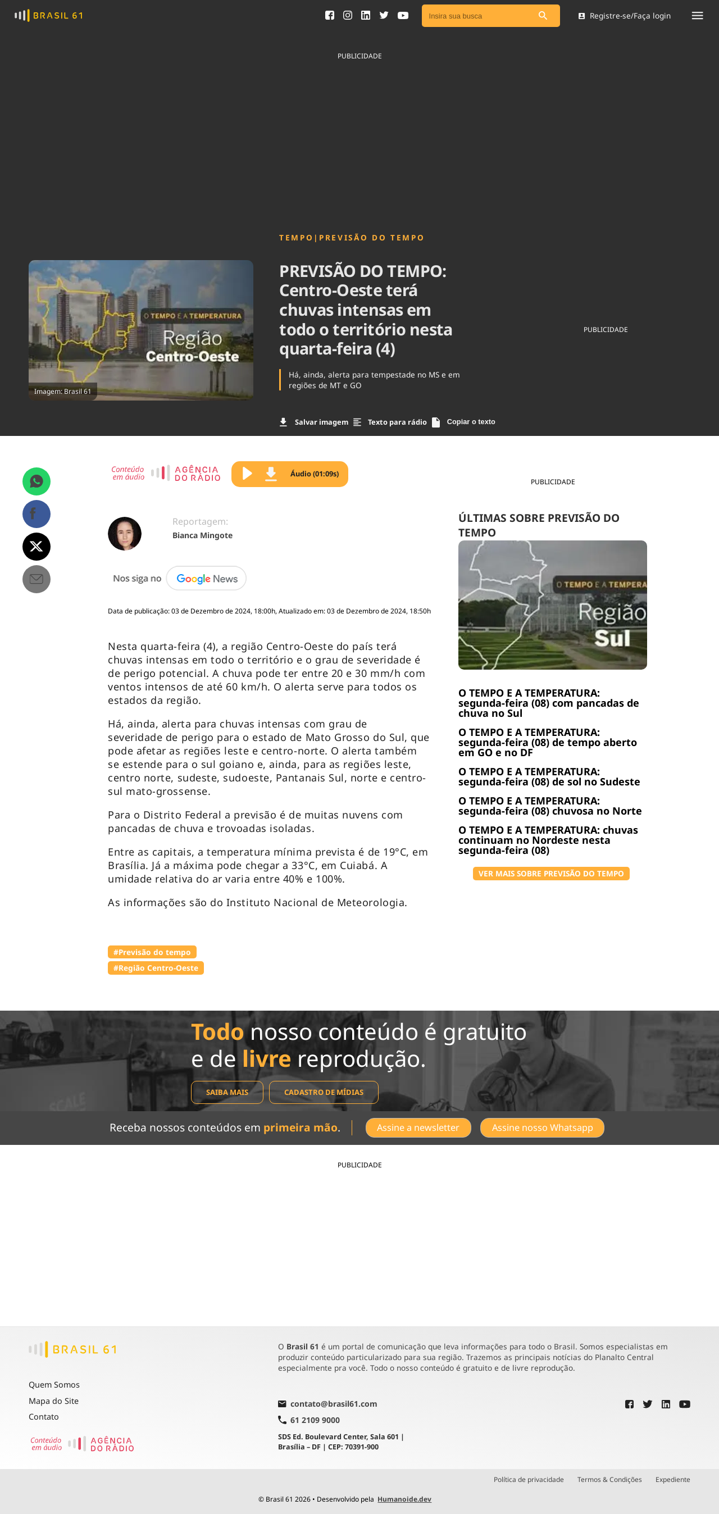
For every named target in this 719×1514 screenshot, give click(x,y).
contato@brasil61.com (327, 1404)
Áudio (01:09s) (302, 474)
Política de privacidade (529, 1479)
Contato (44, 1416)
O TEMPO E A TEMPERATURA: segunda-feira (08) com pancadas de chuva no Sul (548, 703)
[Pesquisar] (543, 16)
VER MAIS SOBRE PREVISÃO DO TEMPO (551, 873)
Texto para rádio (390, 422)
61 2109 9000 (309, 1420)
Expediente (673, 1479)
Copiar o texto (463, 422)
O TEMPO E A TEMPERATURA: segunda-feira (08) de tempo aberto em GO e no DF (547, 742)
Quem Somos (54, 1384)
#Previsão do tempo (152, 952)
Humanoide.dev (404, 1499)
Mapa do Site (54, 1400)
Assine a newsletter (418, 1127)
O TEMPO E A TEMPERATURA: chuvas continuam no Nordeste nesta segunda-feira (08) (548, 840)
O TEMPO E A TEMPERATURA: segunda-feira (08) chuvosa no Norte (550, 805)
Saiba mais (227, 1092)
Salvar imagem (314, 422)
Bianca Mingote (202, 535)
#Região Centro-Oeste (155, 967)
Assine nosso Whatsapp (542, 1127)
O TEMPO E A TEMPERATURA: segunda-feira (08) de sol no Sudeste (549, 776)
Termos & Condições (609, 1479)
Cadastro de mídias (323, 1092)
